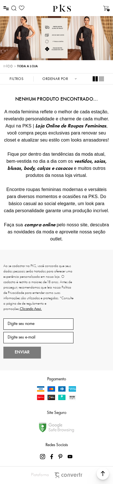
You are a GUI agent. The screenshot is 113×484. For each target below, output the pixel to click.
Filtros (17, 79)
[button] (103, 473)
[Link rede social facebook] (52, 456)
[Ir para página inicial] (8, 66)
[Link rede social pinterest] (61, 456)
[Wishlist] (21, 8)
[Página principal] (62, 8)
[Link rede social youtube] (70, 456)
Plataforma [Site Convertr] (56, 475)
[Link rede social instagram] (43, 456)
